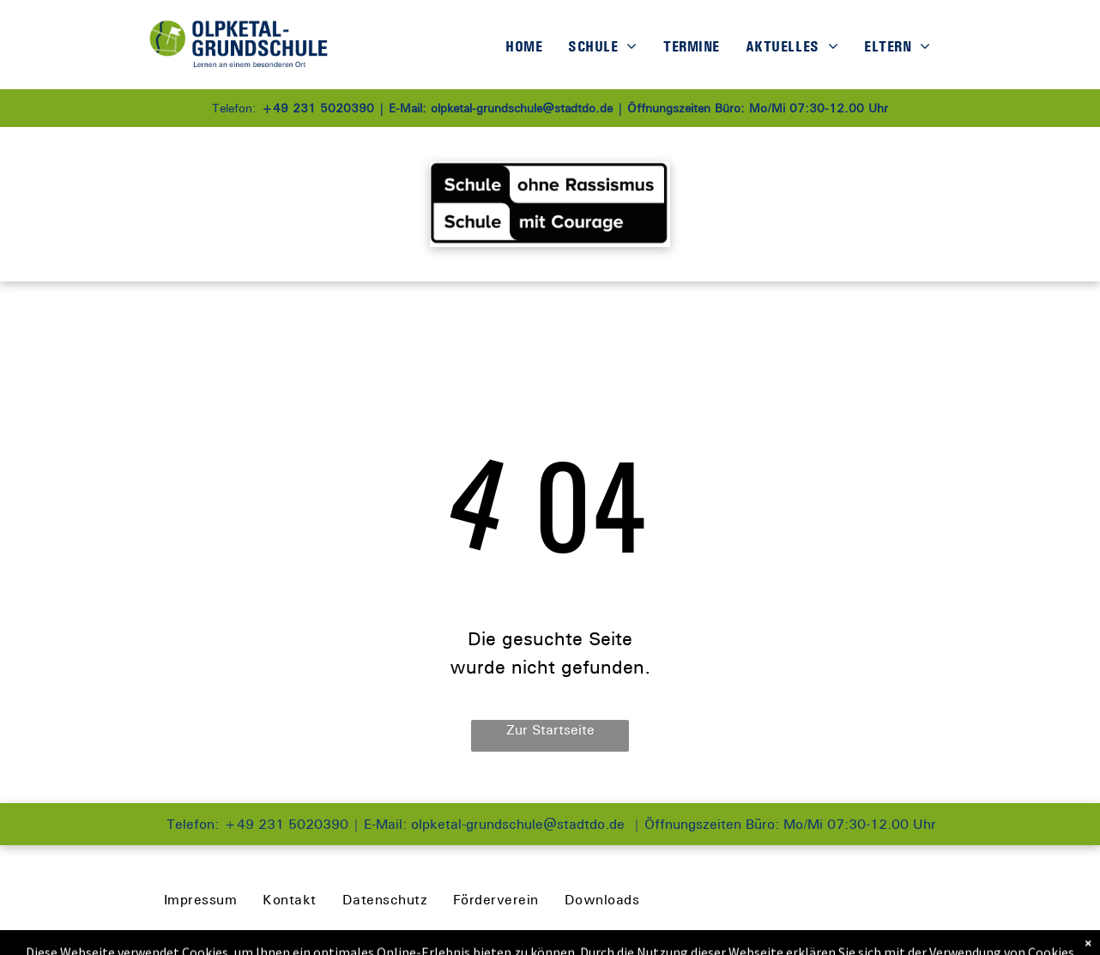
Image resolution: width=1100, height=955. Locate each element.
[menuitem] (524, 46)
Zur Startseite (550, 730)
